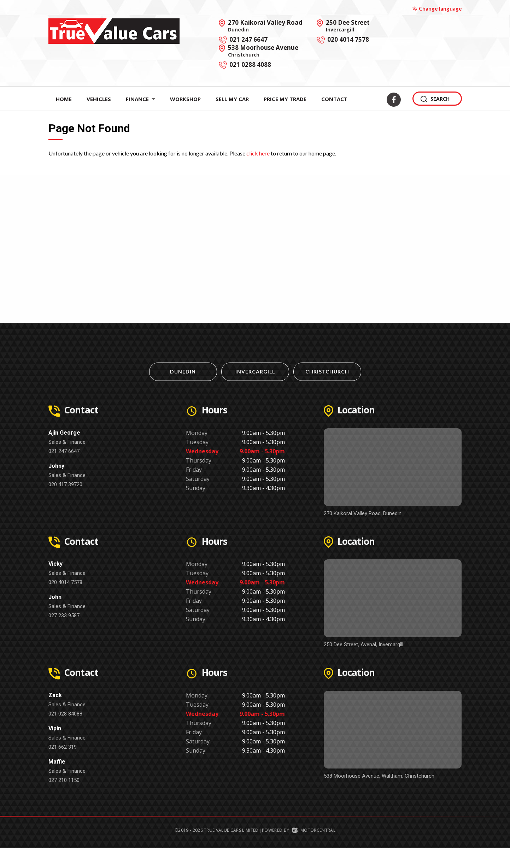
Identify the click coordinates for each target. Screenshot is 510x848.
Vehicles (99, 98)
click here (258, 153)
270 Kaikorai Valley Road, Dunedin (362, 513)
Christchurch (327, 372)
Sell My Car (232, 98)
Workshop (185, 98)
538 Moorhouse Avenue (263, 50)
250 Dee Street (348, 25)
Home (64, 98)
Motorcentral (313, 830)
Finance (140, 98)
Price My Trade (285, 98)
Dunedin (183, 372)
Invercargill (255, 372)
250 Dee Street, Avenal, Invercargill (363, 644)
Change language (437, 8)
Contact (334, 98)
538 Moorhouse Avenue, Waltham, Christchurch (379, 776)
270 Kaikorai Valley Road (265, 25)
